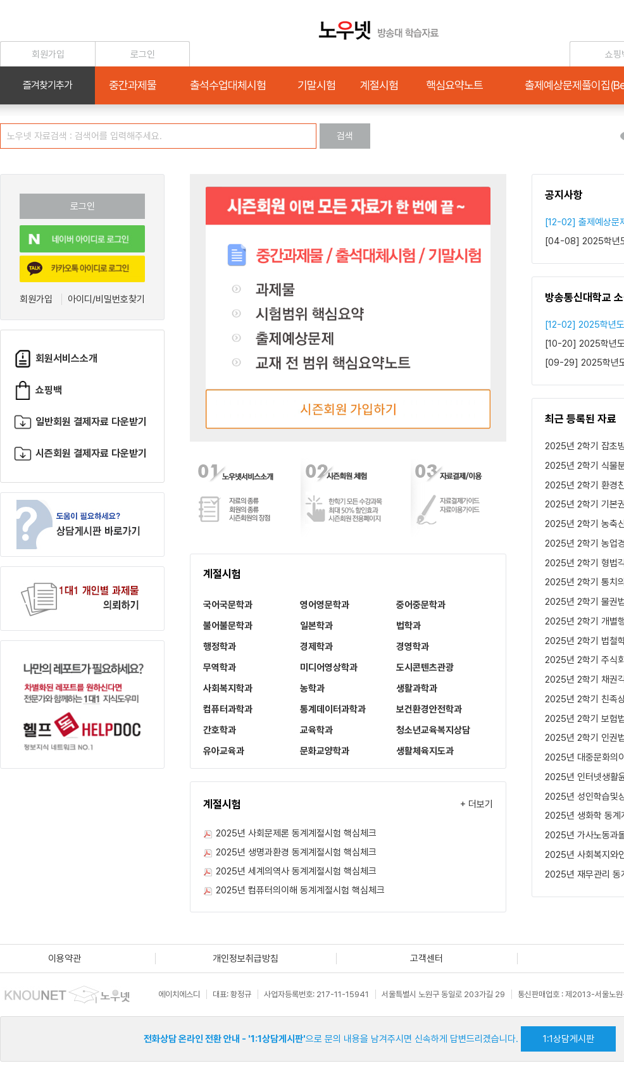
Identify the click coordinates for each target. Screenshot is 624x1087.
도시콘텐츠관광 (425, 667)
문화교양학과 (324, 751)
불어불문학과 (228, 625)
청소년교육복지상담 (433, 730)
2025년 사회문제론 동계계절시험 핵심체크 (296, 833)
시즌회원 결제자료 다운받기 (80, 453)
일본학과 (316, 625)
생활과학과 (416, 688)
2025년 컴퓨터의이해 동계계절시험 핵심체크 (300, 890)
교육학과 (316, 730)
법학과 (408, 625)
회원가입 (36, 299)
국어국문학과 (228, 605)
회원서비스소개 (55, 358)
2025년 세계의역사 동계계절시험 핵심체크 (296, 871)
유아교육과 (223, 751)
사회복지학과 (228, 688)
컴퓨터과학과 (228, 709)
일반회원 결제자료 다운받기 (80, 422)
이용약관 (64, 958)
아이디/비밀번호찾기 (106, 299)
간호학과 (219, 730)
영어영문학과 (324, 605)
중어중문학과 (421, 605)
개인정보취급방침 (245, 958)
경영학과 (412, 646)
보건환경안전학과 (429, 709)
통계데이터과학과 (333, 709)
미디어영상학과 (329, 667)
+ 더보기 (476, 804)
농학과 (312, 688)
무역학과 (219, 667)
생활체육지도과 (425, 751)
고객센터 (426, 958)
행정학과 (219, 646)
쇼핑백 (37, 390)
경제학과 (316, 646)
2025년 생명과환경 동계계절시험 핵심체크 (296, 852)
